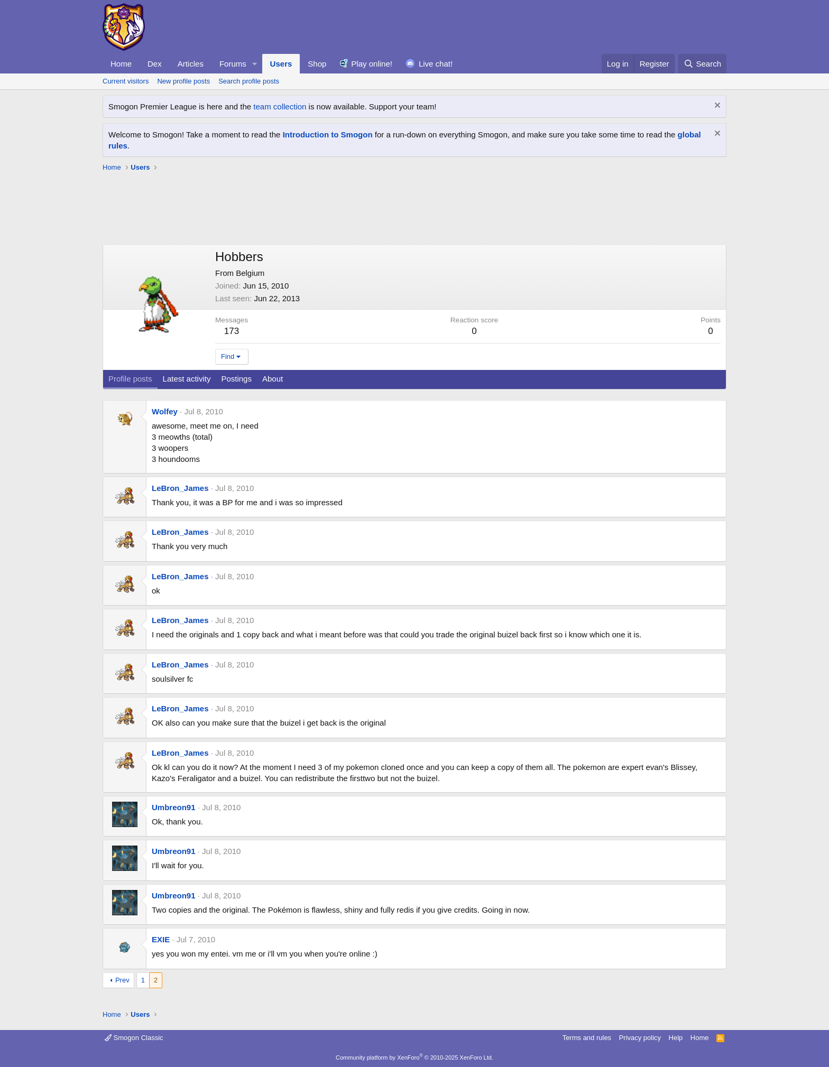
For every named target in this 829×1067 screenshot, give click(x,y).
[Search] (702, 63)
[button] (254, 63)
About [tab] (272, 378)
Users (281, 63)
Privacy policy (640, 1038)
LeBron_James (180, 488)
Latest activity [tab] (187, 378)
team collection (279, 106)
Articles (191, 63)
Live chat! (436, 63)
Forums (232, 63)
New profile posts (183, 81)
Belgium (250, 272)
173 (231, 331)
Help (676, 1038)
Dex (155, 63)
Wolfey (165, 411)
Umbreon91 (174, 807)
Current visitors (126, 81)
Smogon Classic (134, 1038)
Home (121, 63)
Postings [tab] (236, 378)
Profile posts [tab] (130, 378)
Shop (317, 63)
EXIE (161, 939)
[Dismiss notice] (716, 106)
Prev (122, 980)
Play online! (371, 63)
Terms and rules (587, 1038)
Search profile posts (248, 81)
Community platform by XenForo (414, 1057)
